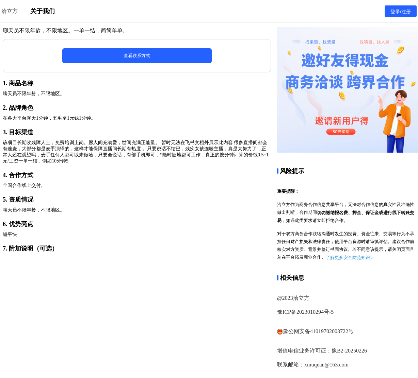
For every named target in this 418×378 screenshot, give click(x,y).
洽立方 (9, 11)
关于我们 (42, 11)
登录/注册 (400, 11)
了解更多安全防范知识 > (350, 257)
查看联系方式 (137, 55)
